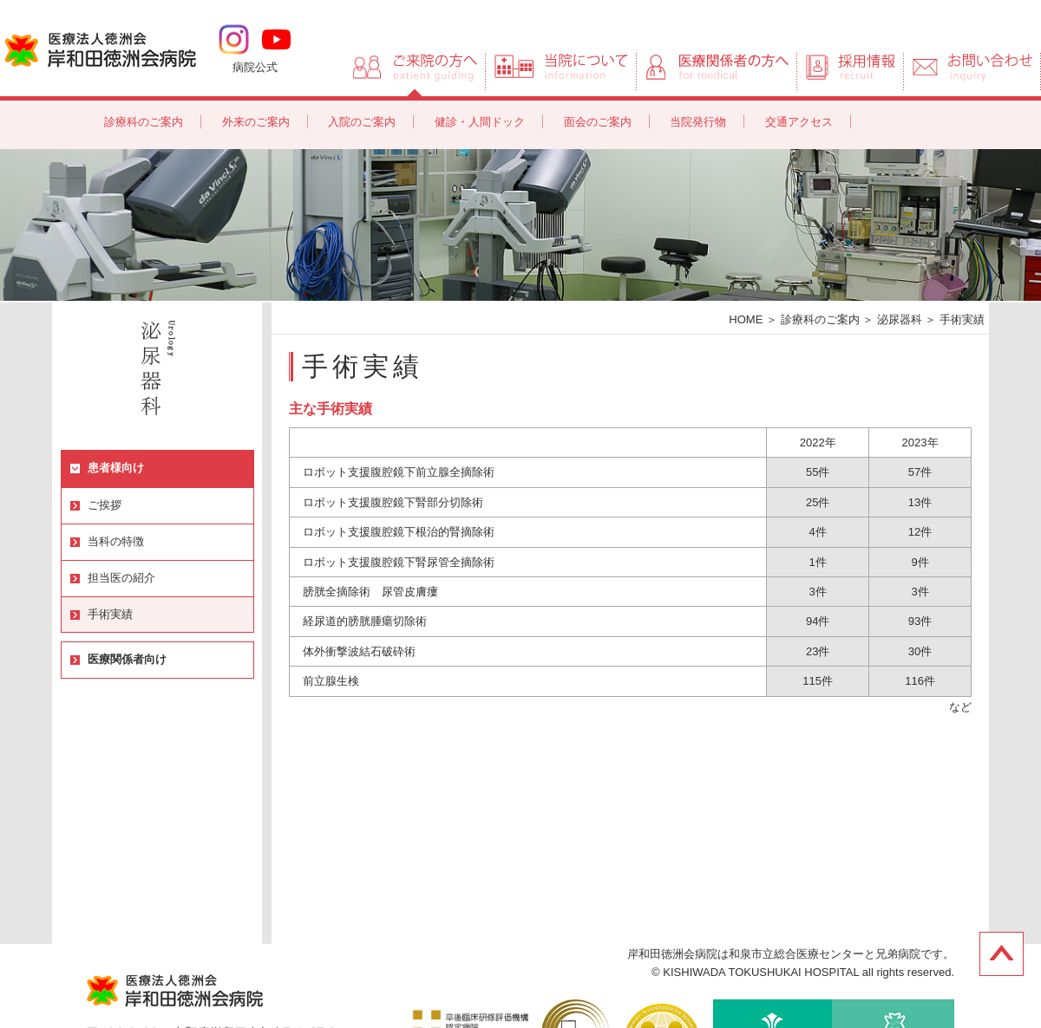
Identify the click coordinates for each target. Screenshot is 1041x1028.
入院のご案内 (362, 121)
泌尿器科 (899, 319)
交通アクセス (799, 121)
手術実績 (110, 614)
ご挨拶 (104, 504)
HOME (746, 319)
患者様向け (116, 467)
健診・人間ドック (480, 121)
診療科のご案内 (143, 121)
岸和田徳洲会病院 (100, 48)
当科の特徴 (116, 541)
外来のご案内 (256, 121)
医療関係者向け (127, 659)
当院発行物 (698, 121)
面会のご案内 (598, 121)
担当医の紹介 (121, 577)
